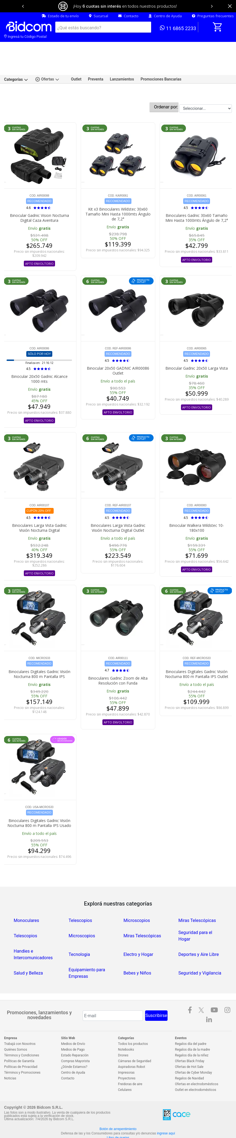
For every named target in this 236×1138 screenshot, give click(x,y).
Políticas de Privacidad (20, 1049)
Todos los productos (133, 1026)
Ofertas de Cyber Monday (193, 1054)
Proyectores (127, 1060)
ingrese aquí (166, 1115)
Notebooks (126, 1031)
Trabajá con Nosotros (20, 1026)
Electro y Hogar (138, 936)
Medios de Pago (73, 1031)
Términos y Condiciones (21, 1037)
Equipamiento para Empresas (87, 955)
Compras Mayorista (75, 1043)
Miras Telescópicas (197, 902)
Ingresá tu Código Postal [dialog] (25, 37)
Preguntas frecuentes (213, 15)
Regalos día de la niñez (191, 1037)
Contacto (128, 15)
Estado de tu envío (60, 15)
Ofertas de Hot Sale (189, 1049)
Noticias (10, 1060)
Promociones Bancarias (160, 61)
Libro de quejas (118, 1120)
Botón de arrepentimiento (118, 1111)
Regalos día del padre (190, 1026)
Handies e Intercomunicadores (33, 936)
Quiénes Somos (15, 1031)
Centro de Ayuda (165, 15)
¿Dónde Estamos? (74, 1049)
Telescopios (80, 902)
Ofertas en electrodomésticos (196, 1066)
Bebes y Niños (137, 955)
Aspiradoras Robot (131, 1049)
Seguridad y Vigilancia (200, 955)
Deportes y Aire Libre (199, 936)
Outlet (76, 61)
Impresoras (126, 1054)
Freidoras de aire (130, 1066)
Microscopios (136, 902)
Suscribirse (156, 997)
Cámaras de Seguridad (134, 1043)
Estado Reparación (74, 1037)
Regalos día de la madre (192, 1031)
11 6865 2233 (178, 28)
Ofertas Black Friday (189, 1043)
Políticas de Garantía (19, 1043)
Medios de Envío (73, 1026)
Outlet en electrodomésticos (195, 1072)
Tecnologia (79, 936)
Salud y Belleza (28, 955)
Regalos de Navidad (189, 1060)
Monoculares (26, 902)
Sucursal (98, 15)
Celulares (125, 1072)
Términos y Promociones (22, 1054)
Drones (123, 1037)
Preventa (95, 61)
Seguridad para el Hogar (195, 918)
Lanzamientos (122, 61)
